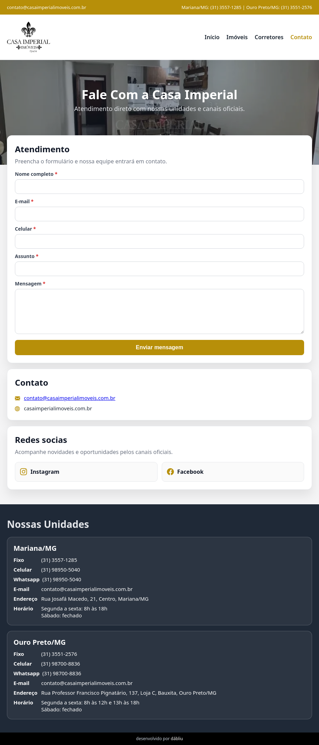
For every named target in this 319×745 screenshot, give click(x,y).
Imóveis (237, 37)
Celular (25, 228)
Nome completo (36, 174)
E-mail (24, 201)
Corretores (269, 37)
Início (212, 37)
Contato (301, 37)
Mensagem (30, 283)
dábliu (177, 739)
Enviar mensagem (159, 347)
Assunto (26, 256)
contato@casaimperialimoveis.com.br (46, 7)
